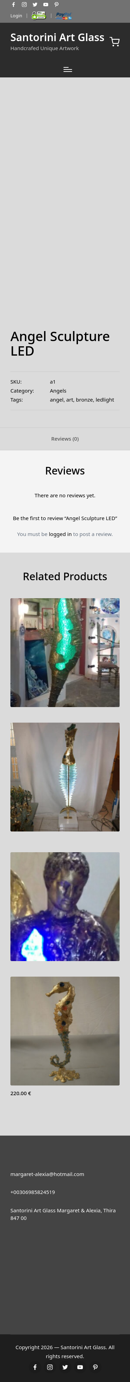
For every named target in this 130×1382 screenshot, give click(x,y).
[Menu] (67, 69)
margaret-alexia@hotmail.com (47, 1174)
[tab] (65, 438)
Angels (58, 390)
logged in (60, 533)
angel (56, 399)
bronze (84, 399)
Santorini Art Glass (57, 37)
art (69, 399)
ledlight (105, 399)
